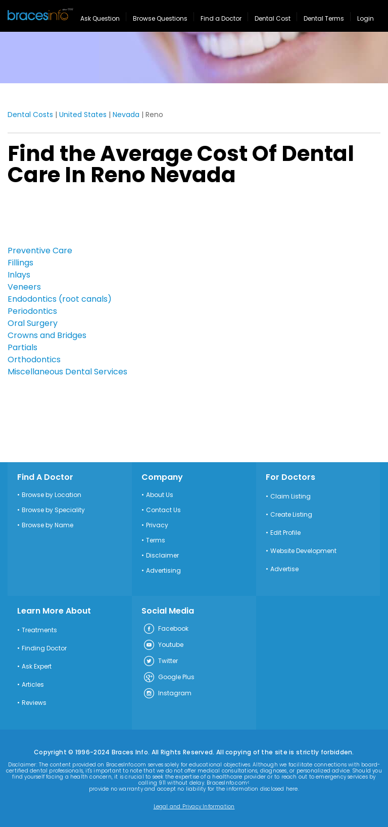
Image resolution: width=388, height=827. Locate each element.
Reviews (34, 702)
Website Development (303, 551)
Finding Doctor (44, 648)
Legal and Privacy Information (194, 807)
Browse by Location (51, 495)
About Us (159, 495)
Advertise (284, 569)
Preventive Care (40, 250)
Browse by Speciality (53, 510)
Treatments (39, 630)
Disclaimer (162, 555)
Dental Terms (324, 18)
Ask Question (100, 18)
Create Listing (291, 514)
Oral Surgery (33, 323)
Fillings (20, 262)
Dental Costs (30, 114)
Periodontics (32, 311)
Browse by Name (47, 525)
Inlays (19, 275)
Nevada (126, 114)
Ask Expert (37, 666)
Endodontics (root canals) (60, 299)
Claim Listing (290, 496)
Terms (155, 540)
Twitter (160, 661)
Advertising (163, 570)
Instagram (167, 693)
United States (83, 114)
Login (365, 18)
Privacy (157, 525)
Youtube (163, 645)
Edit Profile (285, 532)
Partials (22, 347)
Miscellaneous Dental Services (67, 371)
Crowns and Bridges (47, 335)
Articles (33, 684)
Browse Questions (160, 18)
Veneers (24, 287)
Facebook (165, 629)
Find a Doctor (221, 18)
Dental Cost (272, 18)
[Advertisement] (58, 218)
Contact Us (163, 510)
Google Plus (169, 677)
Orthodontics (34, 359)
